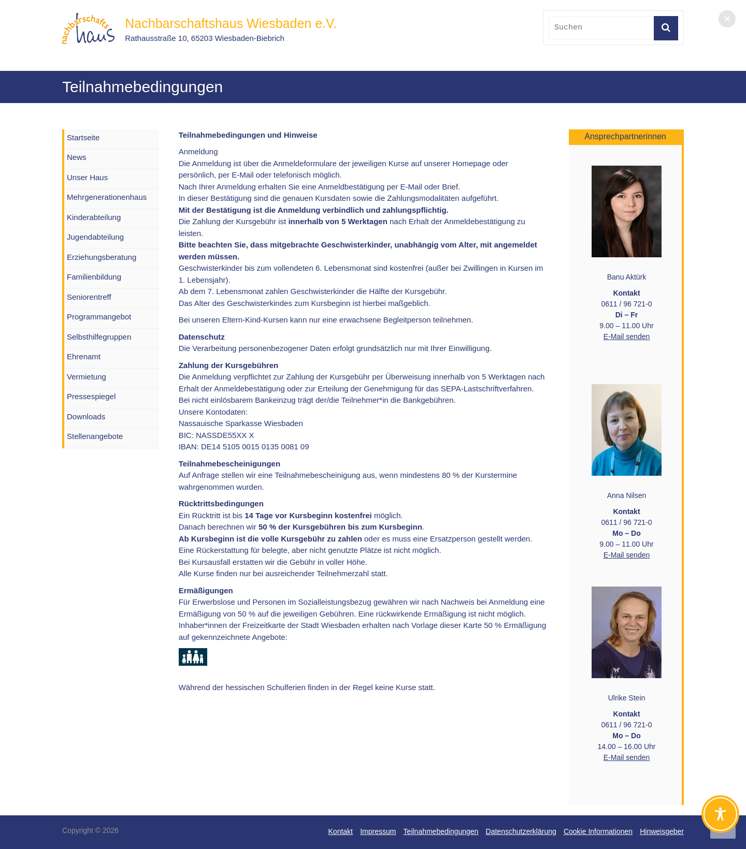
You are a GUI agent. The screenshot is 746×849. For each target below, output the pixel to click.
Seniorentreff (89, 296)
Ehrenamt (84, 356)
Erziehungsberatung (101, 257)
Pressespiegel (91, 396)
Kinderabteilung (94, 217)
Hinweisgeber (662, 831)
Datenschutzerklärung (521, 831)
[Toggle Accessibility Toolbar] (720, 818)
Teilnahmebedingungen (441, 831)
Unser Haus (87, 177)
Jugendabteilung (95, 236)
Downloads (86, 416)
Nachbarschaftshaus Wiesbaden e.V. (231, 23)
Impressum (378, 831)
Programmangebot (99, 316)
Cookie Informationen (598, 831)
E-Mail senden (627, 336)
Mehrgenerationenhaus (107, 197)
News (77, 157)
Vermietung (86, 376)
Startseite (83, 137)
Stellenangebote (95, 436)
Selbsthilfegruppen (99, 336)
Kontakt (340, 831)
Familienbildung (94, 276)
